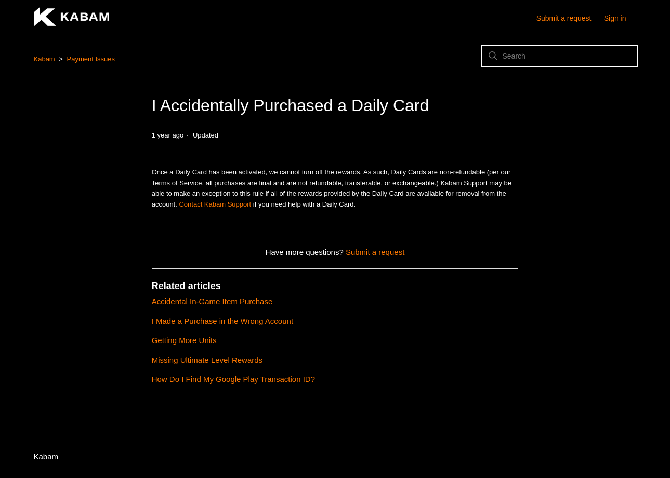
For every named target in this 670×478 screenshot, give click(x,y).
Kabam (44, 59)
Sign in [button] (615, 18)
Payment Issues (91, 59)
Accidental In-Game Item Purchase (212, 301)
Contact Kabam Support (215, 204)
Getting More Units (184, 340)
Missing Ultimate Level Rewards (207, 360)
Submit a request (564, 18)
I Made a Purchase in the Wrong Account (222, 321)
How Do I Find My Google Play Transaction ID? (233, 379)
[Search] (559, 56)
